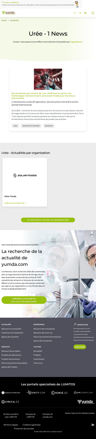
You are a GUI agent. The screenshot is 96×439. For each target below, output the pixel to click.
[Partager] (80, 13)
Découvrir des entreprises (44, 328)
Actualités (38, 351)
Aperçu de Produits (9, 367)
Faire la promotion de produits (14, 363)
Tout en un (38, 363)
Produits (37, 355)
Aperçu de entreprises (43, 340)
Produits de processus (10, 359)
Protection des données (24, 428)
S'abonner (80, 347)
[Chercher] (75, 13)
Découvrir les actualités (11, 328)
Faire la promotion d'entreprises (47, 336)
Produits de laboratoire (11, 355)
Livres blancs (39, 359)
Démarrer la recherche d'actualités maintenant (24, 300)
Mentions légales (11, 424)
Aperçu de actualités (10, 336)
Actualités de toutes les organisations (48, 220)
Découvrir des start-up (43, 332)
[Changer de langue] (85, 13)
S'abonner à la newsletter (12, 332)
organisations (76, 41)
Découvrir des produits (10, 351)
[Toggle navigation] (93, 13)
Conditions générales (32, 424)
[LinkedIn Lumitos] (93, 424)
